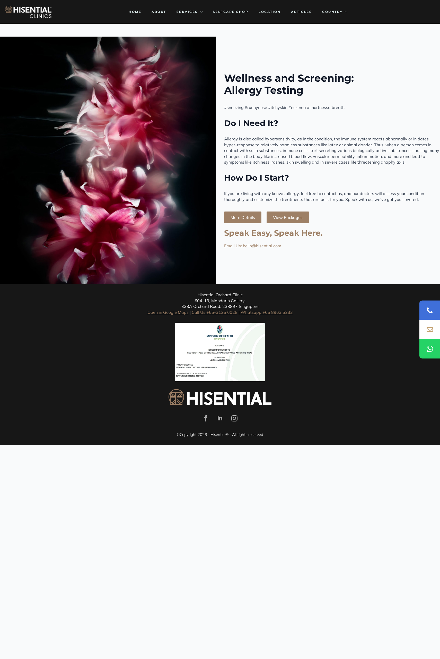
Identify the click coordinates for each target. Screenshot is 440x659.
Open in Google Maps (168, 312)
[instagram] (234, 418)
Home (135, 12)
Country (332, 12)
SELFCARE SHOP (231, 12)
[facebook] (205, 418)
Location (270, 12)
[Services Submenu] (203, 12)
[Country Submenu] (348, 12)
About (159, 12)
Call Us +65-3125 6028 (214, 312)
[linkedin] (220, 418)
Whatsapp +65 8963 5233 (267, 312)
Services (187, 12)
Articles (301, 12)
